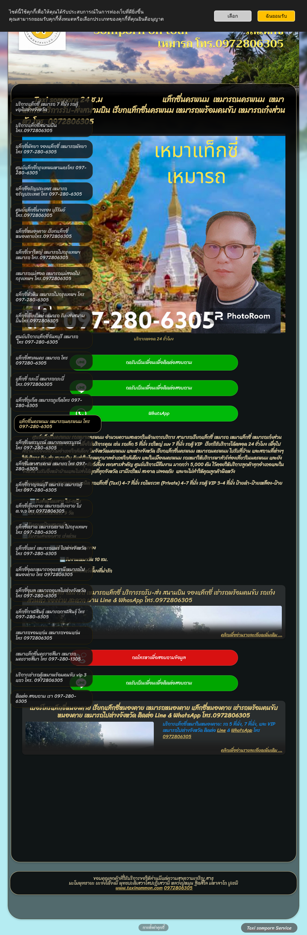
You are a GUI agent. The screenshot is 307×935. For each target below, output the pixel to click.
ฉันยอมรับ (276, 16)
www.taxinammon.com (139, 855)
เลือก (233, 16)
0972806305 (178, 855)
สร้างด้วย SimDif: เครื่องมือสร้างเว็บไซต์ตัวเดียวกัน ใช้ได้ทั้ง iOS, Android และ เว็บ (152, 915)
